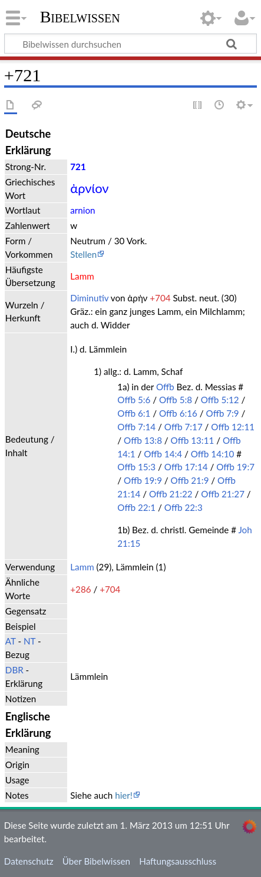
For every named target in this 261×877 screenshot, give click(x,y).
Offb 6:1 (133, 413)
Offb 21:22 (171, 494)
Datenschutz (29, 861)
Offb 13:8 (143, 440)
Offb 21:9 (190, 480)
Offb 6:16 (178, 413)
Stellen (83, 254)
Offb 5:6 (133, 399)
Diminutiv (89, 298)
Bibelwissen (80, 17)
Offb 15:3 (136, 466)
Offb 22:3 (183, 507)
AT (10, 641)
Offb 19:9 (143, 480)
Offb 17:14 (186, 466)
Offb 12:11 (233, 426)
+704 (160, 298)
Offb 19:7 (235, 466)
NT (29, 641)
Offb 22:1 (136, 507)
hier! (124, 795)
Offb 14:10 (212, 454)
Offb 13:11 (192, 440)
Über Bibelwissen (96, 861)
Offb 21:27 (223, 494)
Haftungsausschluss (177, 861)
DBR (14, 670)
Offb (165, 386)
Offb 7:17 (183, 426)
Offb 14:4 (163, 454)
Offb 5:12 (220, 399)
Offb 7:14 (136, 426)
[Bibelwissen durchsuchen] (130, 43)
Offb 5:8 (175, 399)
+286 (80, 589)
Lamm (82, 567)
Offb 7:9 (222, 413)
